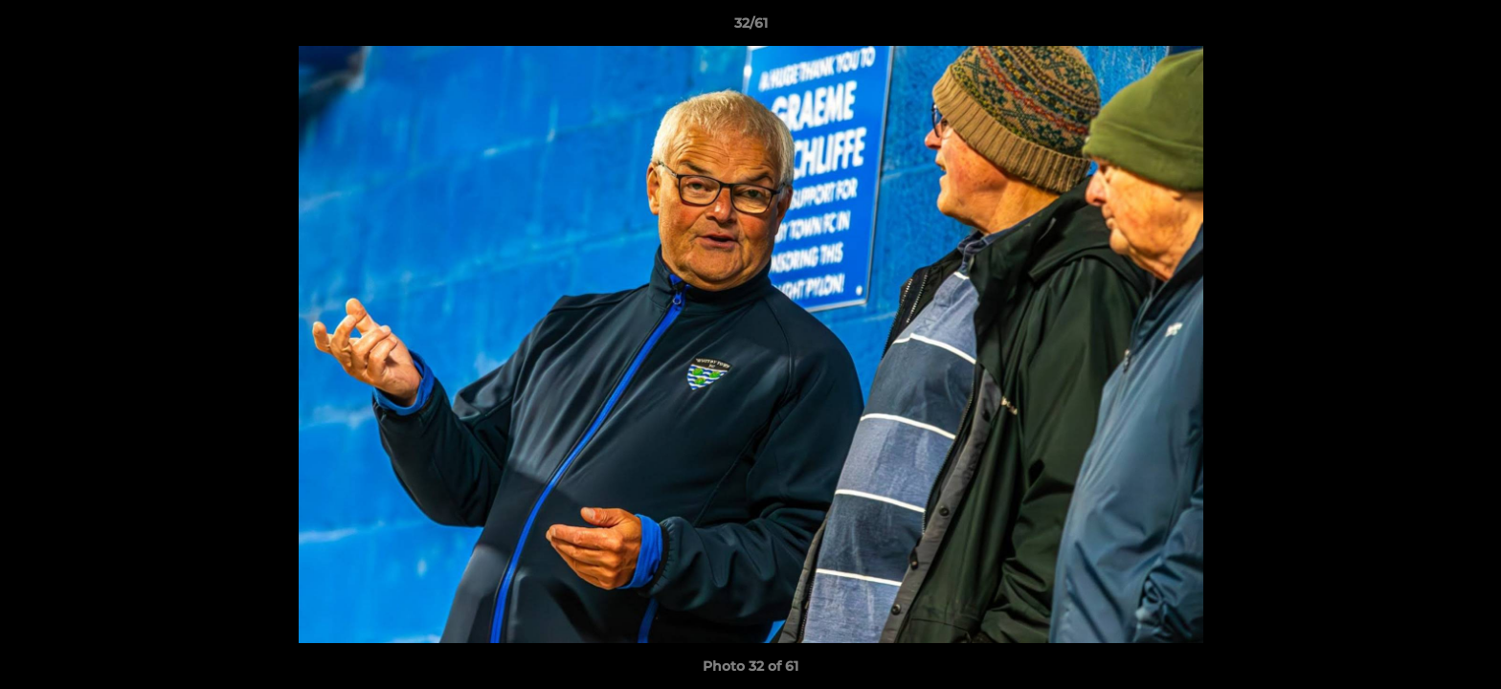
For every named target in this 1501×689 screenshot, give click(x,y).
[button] (1466, 27)
